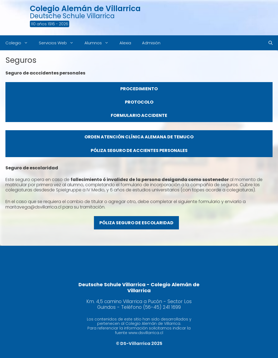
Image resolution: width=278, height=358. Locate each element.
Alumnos (99, 42)
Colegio (19, 42)
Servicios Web (59, 42)
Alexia (125, 43)
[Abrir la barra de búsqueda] (270, 42)
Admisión (151, 43)
